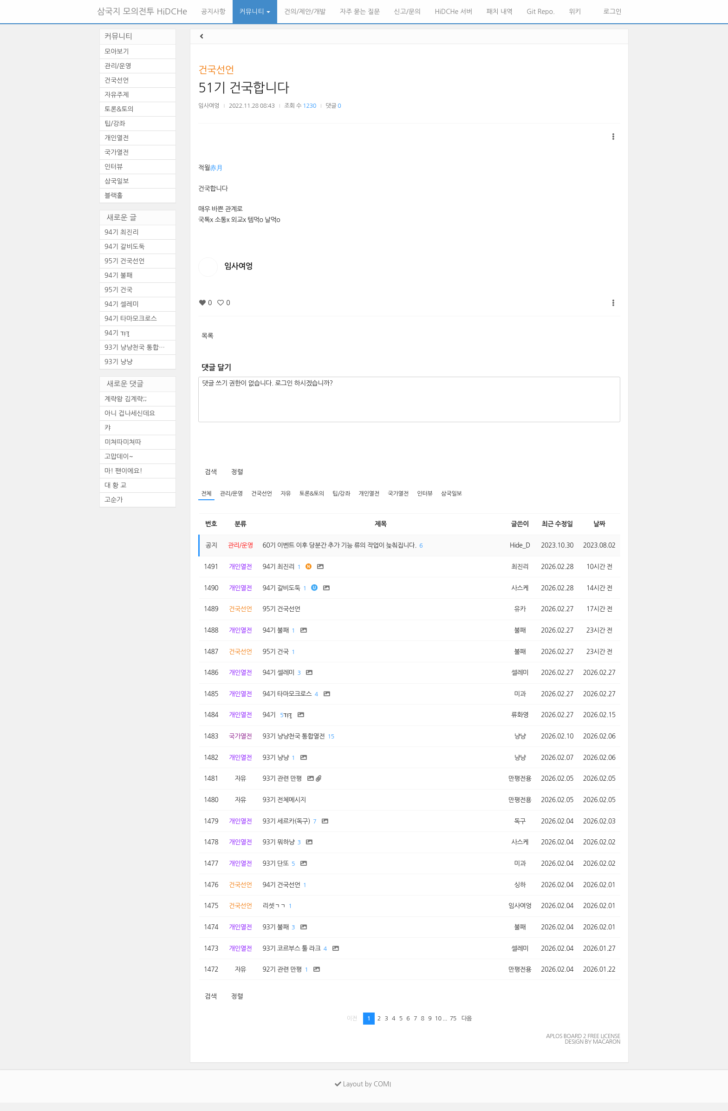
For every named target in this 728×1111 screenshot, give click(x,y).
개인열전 (372, 494)
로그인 (612, 11)
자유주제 (116, 94)
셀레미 (517, 675)
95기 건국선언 (124, 261)
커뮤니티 (255, 11)
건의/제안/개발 (304, 11)
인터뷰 (429, 494)
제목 (380, 524)
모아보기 (116, 51)
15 (333, 741)
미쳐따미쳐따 (122, 442)
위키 (575, 11)
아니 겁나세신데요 (129, 413)
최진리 (517, 567)
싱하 (518, 891)
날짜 (598, 524)
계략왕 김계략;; (125, 399)
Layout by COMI (363, 1092)
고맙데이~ (118, 456)
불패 (518, 632)
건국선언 (216, 70)
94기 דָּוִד (117, 333)
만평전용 (518, 783)
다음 (467, 1027)
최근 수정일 (556, 524)
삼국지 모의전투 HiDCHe (142, 11)
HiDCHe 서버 (453, 11)
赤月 (216, 167)
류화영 (517, 718)
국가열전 (401, 494)
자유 (287, 494)
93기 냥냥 (118, 362)
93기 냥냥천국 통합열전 (137, 347)
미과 (518, 697)
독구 (518, 826)
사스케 (517, 589)
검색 (210, 472)
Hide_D (517, 545)
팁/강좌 (344, 494)
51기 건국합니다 (243, 87)
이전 (352, 1027)
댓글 (333, 106)
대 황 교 (115, 485)
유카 (518, 611)
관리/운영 (232, 494)
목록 (207, 336)
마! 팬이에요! (123, 471)
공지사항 (213, 11)
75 (453, 1027)
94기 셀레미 (121, 304)
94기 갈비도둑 (124, 246)
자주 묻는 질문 (360, 11)
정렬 (237, 472)
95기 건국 (118, 290)
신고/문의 (407, 11)
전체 (206, 494)
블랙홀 (113, 195)
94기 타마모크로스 (130, 318)
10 (438, 1027)
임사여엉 (208, 106)
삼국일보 (456, 494)
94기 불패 (118, 275)
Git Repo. (540, 11)
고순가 (113, 500)
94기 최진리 (121, 232)
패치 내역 (500, 11)
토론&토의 (313, 494)
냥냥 (518, 740)
